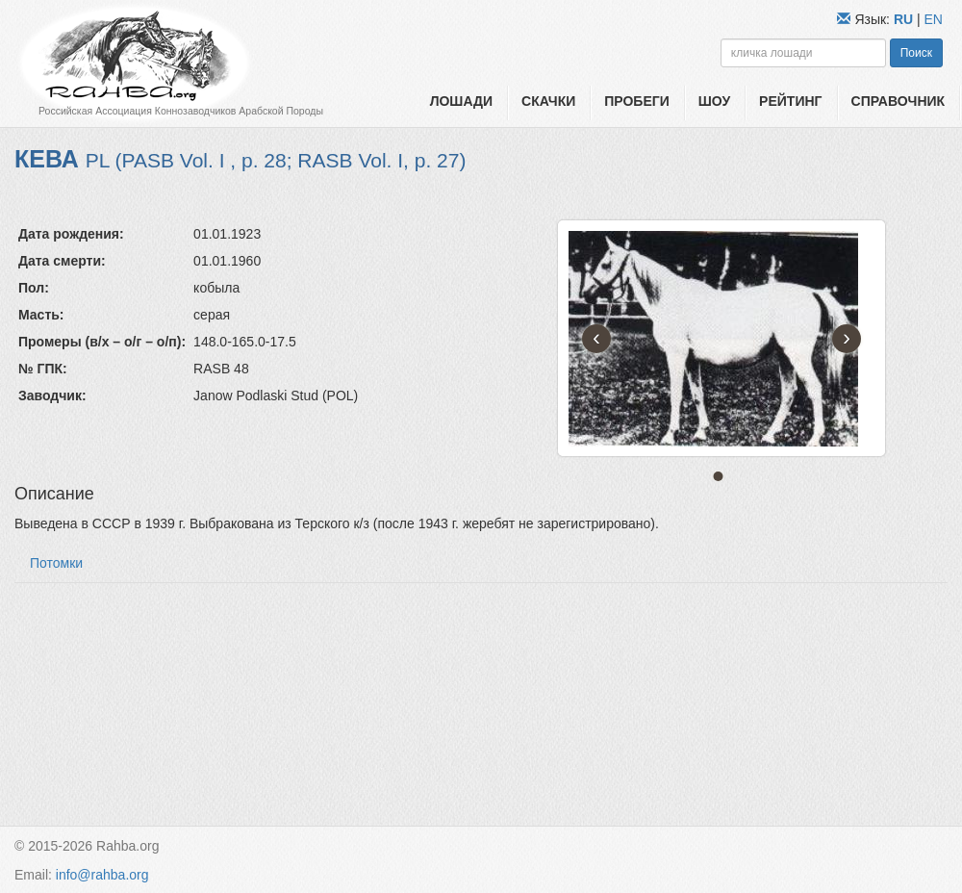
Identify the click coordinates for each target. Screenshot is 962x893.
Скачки (548, 101)
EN (933, 19)
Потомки (56, 563)
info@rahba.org (102, 874)
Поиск (916, 53)
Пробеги (637, 101)
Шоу (714, 101)
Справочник (898, 101)
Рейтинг (790, 101)
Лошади (461, 101)
